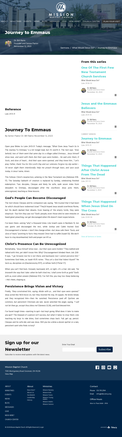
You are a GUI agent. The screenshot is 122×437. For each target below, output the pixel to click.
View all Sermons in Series (91, 236)
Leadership (31, 397)
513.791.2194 (101, 390)
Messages (55, 21)
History (29, 400)
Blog (44, 21)
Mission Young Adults (48, 398)
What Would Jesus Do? (83, 48)
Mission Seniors (48, 404)
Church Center (91, 21)
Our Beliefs (31, 395)
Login (42, 427)
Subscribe (105, 349)
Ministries (15, 21)
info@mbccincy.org (104, 394)
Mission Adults (48, 401)
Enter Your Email (68, 344)
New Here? (74, 21)
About (4, 21)
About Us (30, 392)
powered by (109, 427)
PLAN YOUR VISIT (111, 21)
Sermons (65, 48)
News (37, 21)
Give (64, 21)
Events (27, 21)
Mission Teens (48, 395)
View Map (9, 374)
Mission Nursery (48, 390)
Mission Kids (47, 392)
